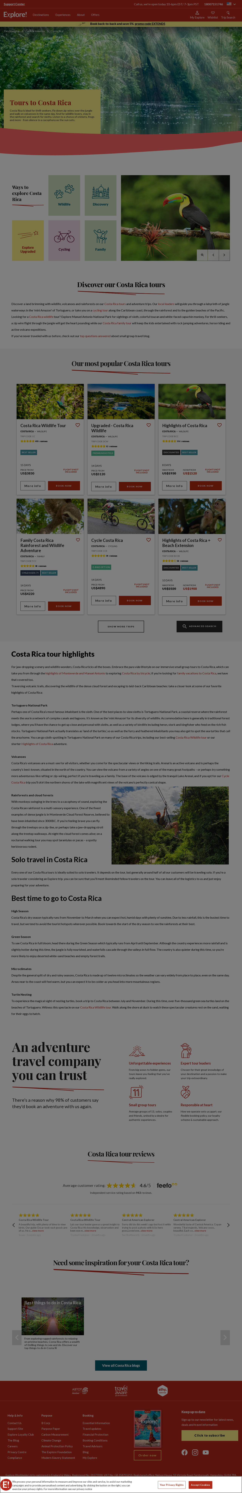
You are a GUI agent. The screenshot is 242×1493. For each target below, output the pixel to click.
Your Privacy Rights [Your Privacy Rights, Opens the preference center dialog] (172, 1484)
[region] (121, 1484)
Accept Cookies (200, 1484)
